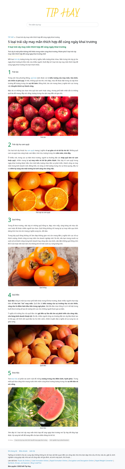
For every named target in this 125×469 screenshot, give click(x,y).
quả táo (34, 78)
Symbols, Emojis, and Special (18, 463)
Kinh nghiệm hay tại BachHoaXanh (59, 440)
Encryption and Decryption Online (81, 461)
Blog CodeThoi (36, 463)
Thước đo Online (24, 461)
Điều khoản (23, 451)
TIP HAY (11, 37)
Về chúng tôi (12, 451)
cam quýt (30, 150)
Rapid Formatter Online (58, 461)
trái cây (17, 59)
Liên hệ (32, 451)
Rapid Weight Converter (104, 461)
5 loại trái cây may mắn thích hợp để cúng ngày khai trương (31, 440)
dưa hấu (14, 379)
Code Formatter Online (39, 461)
